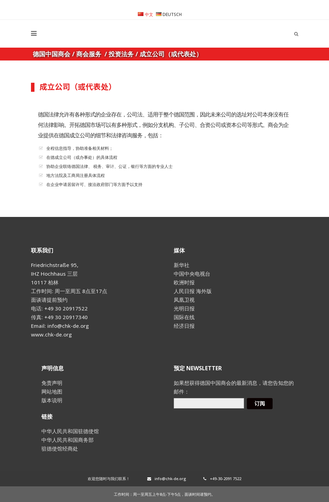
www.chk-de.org (51, 334)
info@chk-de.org (166, 478)
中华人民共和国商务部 (67, 439)
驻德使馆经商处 (59, 448)
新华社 (181, 264)
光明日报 (184, 308)
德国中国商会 (51, 54)
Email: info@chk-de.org (60, 325)
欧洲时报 (184, 282)
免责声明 (51, 382)
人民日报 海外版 (193, 291)
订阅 (259, 403)
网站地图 (51, 391)
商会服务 (88, 54)
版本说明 (51, 400)
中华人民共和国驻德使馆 (70, 431)
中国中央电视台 (192, 273)
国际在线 (184, 317)
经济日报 (184, 325)
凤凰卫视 (184, 299)
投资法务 (121, 54)
